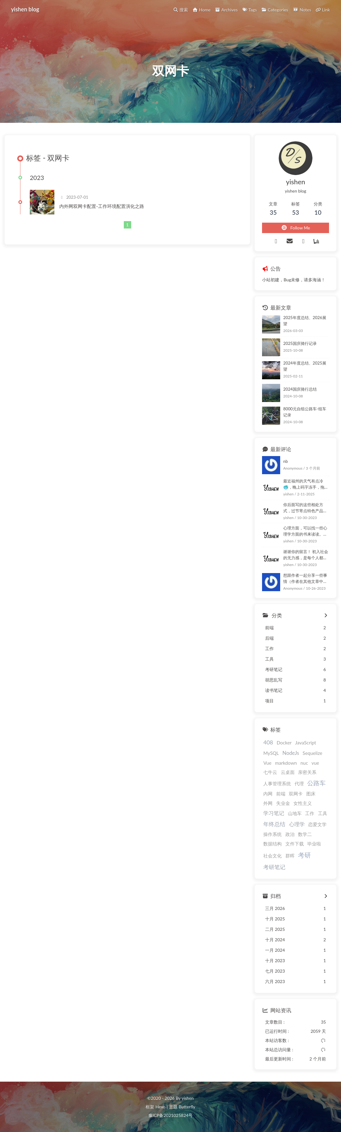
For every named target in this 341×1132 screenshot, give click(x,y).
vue (315, 763)
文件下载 (294, 843)
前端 (280, 793)
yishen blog (25, 9)
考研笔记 (274, 867)
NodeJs (290, 753)
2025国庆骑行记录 (300, 343)
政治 (290, 834)
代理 (299, 783)
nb (285, 461)
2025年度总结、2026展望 (304, 320)
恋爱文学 (317, 824)
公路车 (316, 783)
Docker (284, 742)
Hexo (160, 1106)
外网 (267, 803)
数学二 (305, 834)
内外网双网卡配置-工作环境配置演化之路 (101, 206)
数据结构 (272, 843)
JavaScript (305, 742)
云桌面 (288, 772)
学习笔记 (273, 813)
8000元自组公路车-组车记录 (304, 411)
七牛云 (270, 772)
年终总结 (274, 824)
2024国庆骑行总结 (300, 389)
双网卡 (296, 793)
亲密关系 (307, 772)
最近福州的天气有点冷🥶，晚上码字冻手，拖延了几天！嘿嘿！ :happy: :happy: (305, 484)
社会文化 (272, 855)
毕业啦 (314, 843)
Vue (267, 763)
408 (268, 742)
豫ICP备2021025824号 (170, 1115)
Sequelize (312, 753)
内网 (267, 793)
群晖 (290, 855)
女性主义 (302, 803)
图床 (311, 793)
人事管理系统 (277, 783)
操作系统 (272, 834)
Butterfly (186, 1106)
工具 (322, 813)
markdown (286, 763)
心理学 (297, 824)
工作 (309, 813)
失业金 (283, 803)
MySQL (271, 753)
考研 (304, 855)
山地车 (295, 813)
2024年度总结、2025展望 (304, 366)
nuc (304, 763)
